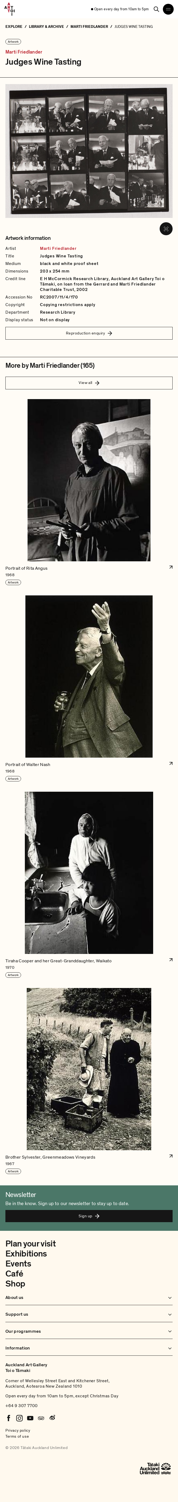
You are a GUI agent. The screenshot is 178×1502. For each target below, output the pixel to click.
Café (14, 1274)
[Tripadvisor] (41, 1418)
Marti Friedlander (23, 52)
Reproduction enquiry (89, 333)
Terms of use (17, 1436)
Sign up (89, 1216)
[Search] (156, 9)
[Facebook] (8, 1418)
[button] (89, 492)
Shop (15, 1284)
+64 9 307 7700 (21, 1406)
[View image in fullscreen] (166, 228)
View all (89, 382)
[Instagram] (19, 1418)
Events (18, 1264)
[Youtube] (30, 1418)
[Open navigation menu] (168, 9)
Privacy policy (17, 1430)
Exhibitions (26, 1254)
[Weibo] (52, 1418)
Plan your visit (30, 1244)
